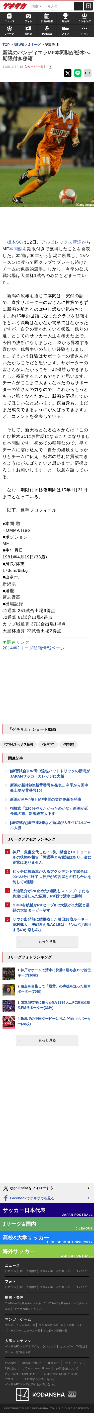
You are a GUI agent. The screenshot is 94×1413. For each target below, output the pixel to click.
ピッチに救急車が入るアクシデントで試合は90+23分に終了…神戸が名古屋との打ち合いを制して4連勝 (52, 876)
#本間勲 (68, 744)
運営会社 (53, 1362)
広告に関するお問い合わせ (21, 1373)
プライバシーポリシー (36, 1368)
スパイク (81, 1271)
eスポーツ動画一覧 (55, 1330)
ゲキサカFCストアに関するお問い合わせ (30, 1384)
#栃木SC (48, 744)
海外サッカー (64, 1271)
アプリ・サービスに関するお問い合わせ (30, 1379)
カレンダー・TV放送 (72, 1346)
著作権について (32, 1362)
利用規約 (10, 1368)
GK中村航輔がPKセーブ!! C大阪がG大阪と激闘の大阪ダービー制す (51, 907)
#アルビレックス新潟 (18, 744)
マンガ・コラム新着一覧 (20, 1325)
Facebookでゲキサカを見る (28, 1198)
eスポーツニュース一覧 (25, 1330)
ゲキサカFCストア (16, 1346)
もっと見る (47, 942)
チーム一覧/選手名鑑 (18, 1352)
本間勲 (16, 249)
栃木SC (14, 242)
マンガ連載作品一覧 (51, 1325)
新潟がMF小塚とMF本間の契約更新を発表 (45, 799)
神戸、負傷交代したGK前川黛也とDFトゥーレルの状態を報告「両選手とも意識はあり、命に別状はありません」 (52, 857)
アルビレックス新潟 (61, 242)
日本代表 (10, 1271)
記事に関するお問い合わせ (60, 1373)
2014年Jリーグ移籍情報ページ (34, 648)
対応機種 (10, 1362)
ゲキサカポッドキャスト (29, 1308)
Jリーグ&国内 (28, 1271)
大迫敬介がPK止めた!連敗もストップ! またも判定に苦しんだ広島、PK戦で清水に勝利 (51, 893)
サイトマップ (73, 1362)
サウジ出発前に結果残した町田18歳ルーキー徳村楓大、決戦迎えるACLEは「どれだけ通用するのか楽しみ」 (52, 924)
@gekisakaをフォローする (28, 1188)
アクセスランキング (43, 1346)
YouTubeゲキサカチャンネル (23, 1303)
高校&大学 (46, 1271)
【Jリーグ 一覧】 (34, 66)
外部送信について (67, 1368)
